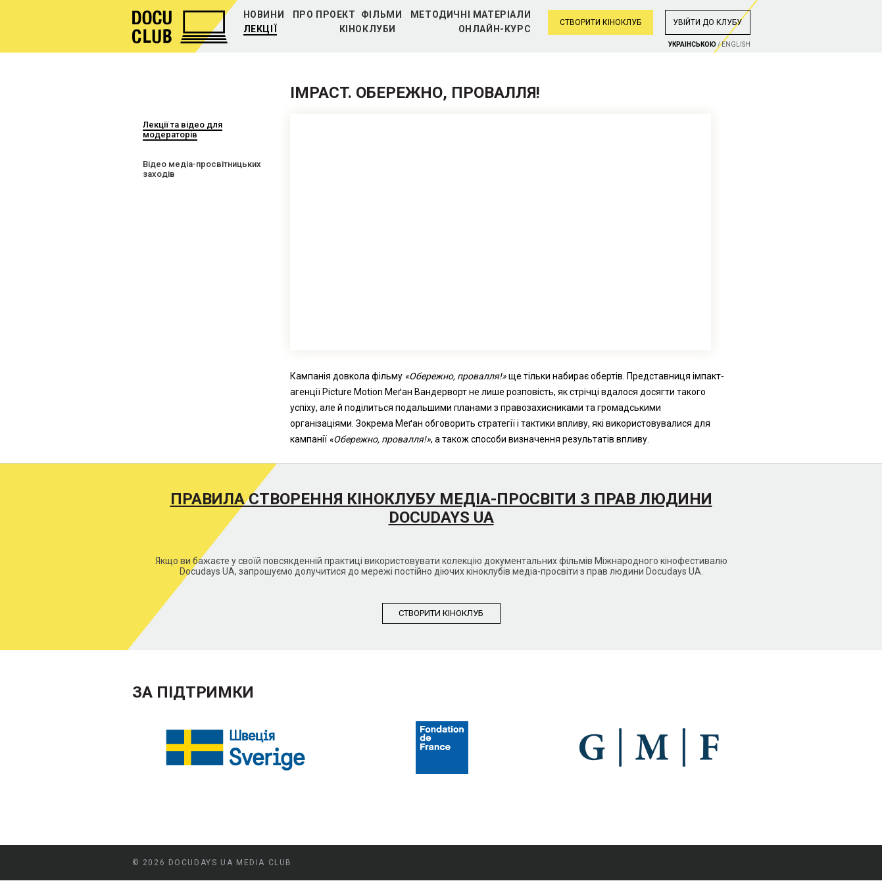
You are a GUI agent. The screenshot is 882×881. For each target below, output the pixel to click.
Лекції (260, 29)
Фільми (382, 14)
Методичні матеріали (470, 14)
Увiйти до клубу (707, 22)
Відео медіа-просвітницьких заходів (202, 169)
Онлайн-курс (494, 29)
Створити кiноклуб (441, 613)
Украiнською (692, 44)
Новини (264, 14)
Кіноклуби (367, 29)
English (736, 44)
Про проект (324, 14)
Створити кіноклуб (600, 22)
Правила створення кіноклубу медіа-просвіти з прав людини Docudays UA (441, 508)
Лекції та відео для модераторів (182, 129)
